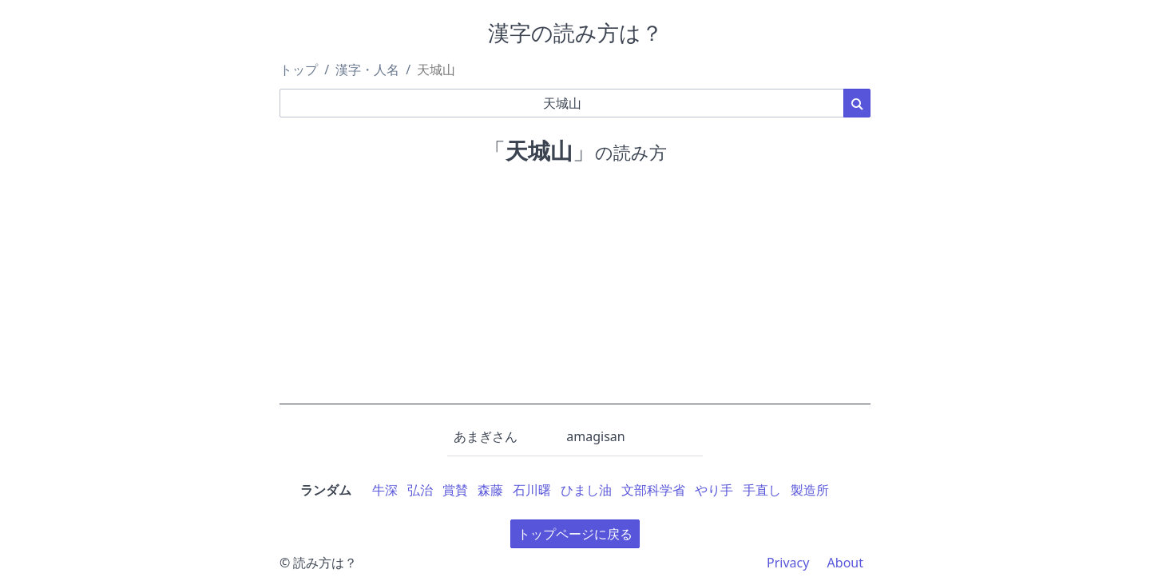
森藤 (490, 490)
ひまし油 (586, 490)
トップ (299, 69)
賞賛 (455, 490)
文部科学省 (653, 490)
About (845, 562)
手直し (762, 490)
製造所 (810, 490)
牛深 (385, 490)
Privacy (788, 562)
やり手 (714, 490)
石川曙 (532, 490)
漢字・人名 (367, 69)
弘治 (420, 490)
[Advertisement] (575, 292)
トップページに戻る (575, 534)
